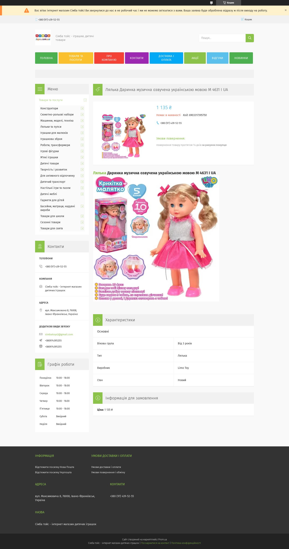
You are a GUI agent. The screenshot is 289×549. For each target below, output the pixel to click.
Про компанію (109, 58)
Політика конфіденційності (186, 543)
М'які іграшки (49, 157)
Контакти (137, 58)
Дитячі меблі (48, 194)
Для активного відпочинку (57, 175)
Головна (46, 58)
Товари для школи (52, 216)
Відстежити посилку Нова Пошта (54, 467)
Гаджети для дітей (52, 200)
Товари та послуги (76, 58)
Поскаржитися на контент (155, 543)
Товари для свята (51, 228)
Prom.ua (162, 539)
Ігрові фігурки (49, 151)
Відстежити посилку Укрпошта (53, 472)
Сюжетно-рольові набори (57, 114)
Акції (195, 58)
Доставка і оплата (166, 58)
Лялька (99, 173)
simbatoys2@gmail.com (59, 334)
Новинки (241, 58)
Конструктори (49, 108)
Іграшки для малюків (54, 133)
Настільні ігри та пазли (55, 188)
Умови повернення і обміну (108, 472)
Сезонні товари (50, 222)
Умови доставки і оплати (106, 467)
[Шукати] (250, 38)
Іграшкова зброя (51, 139)
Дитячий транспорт (52, 182)
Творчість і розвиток (53, 169)
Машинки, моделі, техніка (57, 120)
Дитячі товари (49, 163)
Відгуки (217, 58)
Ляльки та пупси (50, 126)
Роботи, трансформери (55, 145)
